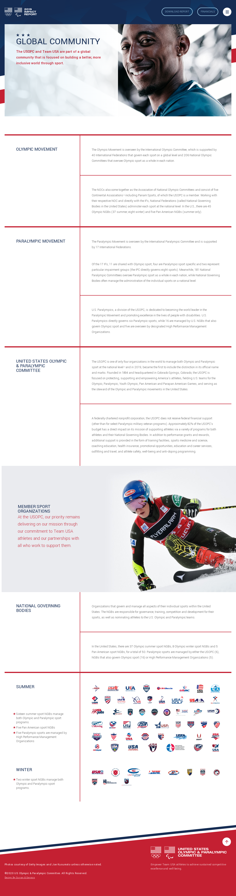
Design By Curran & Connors (20, 877)
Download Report (177, 11)
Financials (208, 11)
